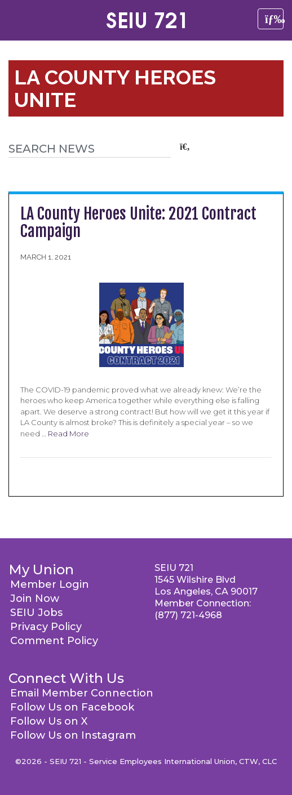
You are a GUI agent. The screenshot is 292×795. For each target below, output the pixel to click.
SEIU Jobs (36, 612)
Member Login (49, 584)
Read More (68, 433)
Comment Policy (54, 641)
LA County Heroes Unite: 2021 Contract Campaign (138, 222)
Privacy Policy (46, 626)
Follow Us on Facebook (72, 707)
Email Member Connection (81, 693)
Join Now (34, 598)
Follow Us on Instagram (73, 735)
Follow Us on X (48, 721)
